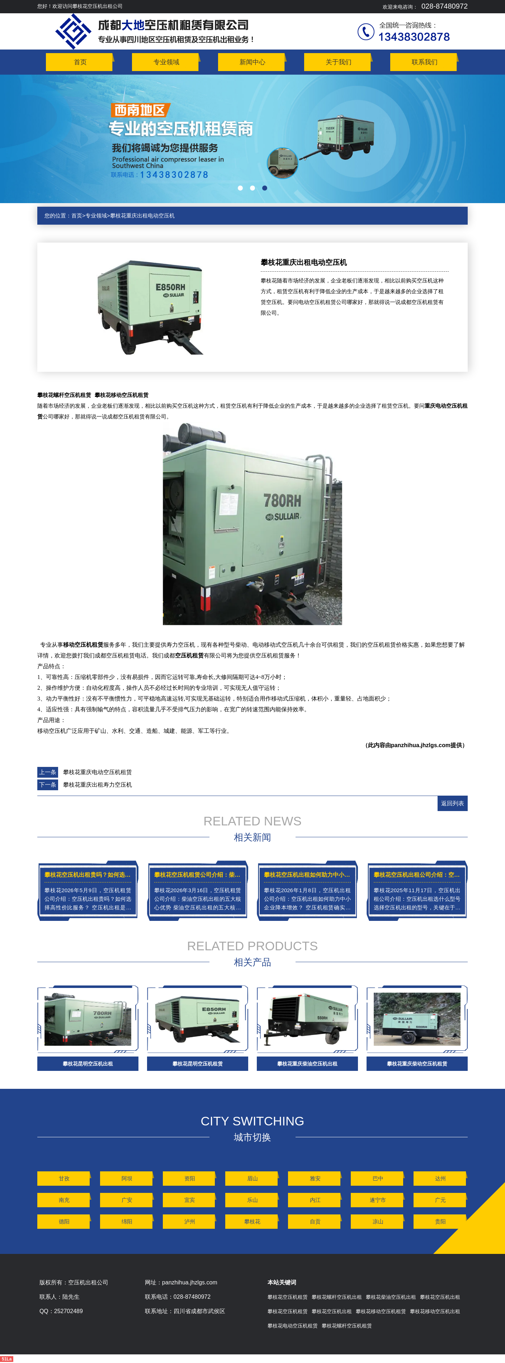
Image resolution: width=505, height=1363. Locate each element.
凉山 (378, 1221)
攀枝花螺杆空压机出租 (337, 1297)
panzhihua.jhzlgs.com (420, 745)
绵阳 (127, 1221)
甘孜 (64, 1178)
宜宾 (189, 1200)
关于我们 (338, 62)
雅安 (315, 1178)
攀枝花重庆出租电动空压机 (142, 215)
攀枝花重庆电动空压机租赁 (97, 772)
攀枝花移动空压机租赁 (121, 395)
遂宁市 (378, 1200)
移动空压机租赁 (83, 645)
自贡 (315, 1221)
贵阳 (440, 1221)
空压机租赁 (189, 655)
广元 (440, 1200)
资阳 (189, 1178)
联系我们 (425, 62)
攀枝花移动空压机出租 (435, 1311)
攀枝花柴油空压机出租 (391, 1297)
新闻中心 (252, 62)
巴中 (378, 1178)
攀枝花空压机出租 (440, 1297)
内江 (315, 1200)
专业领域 (166, 62)
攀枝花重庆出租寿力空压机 (97, 785)
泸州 (189, 1221)
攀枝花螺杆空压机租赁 (64, 395)
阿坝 (127, 1178)
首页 (80, 62)
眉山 (252, 1178)
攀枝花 (252, 1221)
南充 (64, 1200)
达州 (440, 1178)
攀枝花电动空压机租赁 (293, 1326)
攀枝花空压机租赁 (288, 1297)
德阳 (64, 1221)
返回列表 (452, 803)
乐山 (252, 1200)
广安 (127, 1200)
